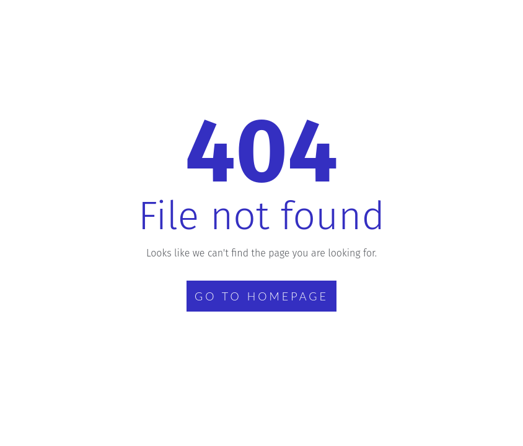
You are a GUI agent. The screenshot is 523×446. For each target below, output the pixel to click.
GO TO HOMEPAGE (261, 296)
